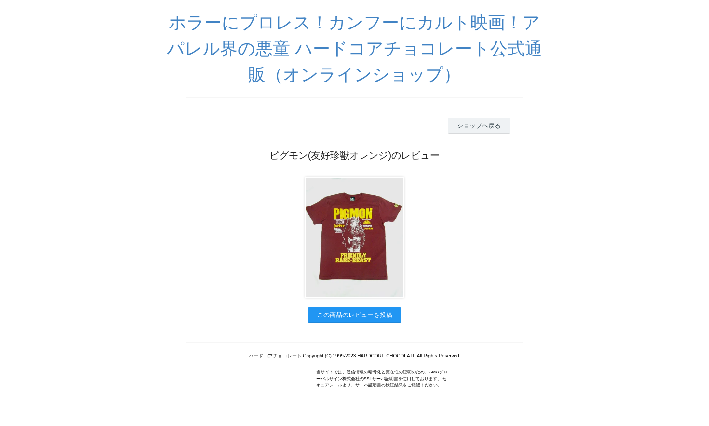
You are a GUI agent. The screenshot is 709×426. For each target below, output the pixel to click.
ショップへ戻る (479, 125)
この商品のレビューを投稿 (354, 314)
